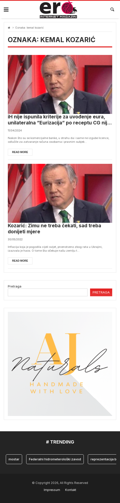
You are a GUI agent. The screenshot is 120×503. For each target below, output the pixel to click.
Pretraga (14, 286)
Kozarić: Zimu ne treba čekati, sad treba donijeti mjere (54, 229)
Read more (20, 152)
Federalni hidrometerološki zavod (55, 459)
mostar (14, 459)
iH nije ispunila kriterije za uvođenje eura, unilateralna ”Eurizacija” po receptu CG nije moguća (59, 120)
